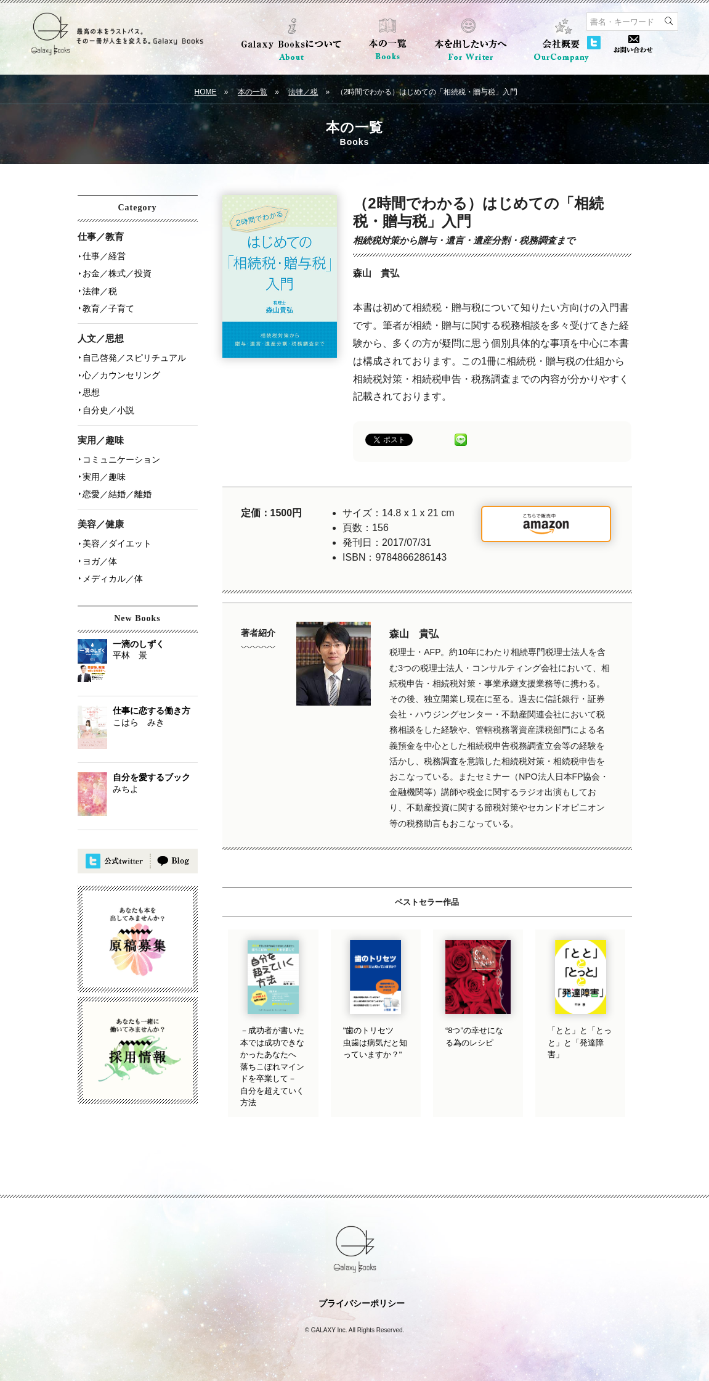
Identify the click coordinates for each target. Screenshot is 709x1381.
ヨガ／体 (100, 559)
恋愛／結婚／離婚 (117, 493)
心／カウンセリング (121, 374)
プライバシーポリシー (361, 1303)
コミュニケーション (121, 458)
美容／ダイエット (117, 542)
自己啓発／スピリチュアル (134, 357)
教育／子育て (108, 308)
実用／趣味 (104, 475)
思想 (91, 392)
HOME (206, 92)
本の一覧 (252, 92)
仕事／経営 (104, 256)
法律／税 (303, 92)
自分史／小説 (108, 409)
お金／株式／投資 (117, 273)
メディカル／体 (113, 577)
